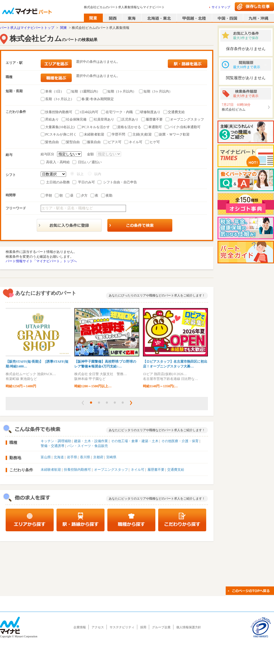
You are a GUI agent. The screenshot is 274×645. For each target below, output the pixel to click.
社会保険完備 (76, 119)
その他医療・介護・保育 (180, 441)
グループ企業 (161, 627)
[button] (82, 403)
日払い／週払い (90, 162)
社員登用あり (104, 119)
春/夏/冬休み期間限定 (97, 99)
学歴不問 (118, 134)
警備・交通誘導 (52, 446)
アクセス (98, 627)
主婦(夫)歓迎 (142, 134)
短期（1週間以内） (85, 91)
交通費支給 (176, 112)
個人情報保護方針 (188, 627)
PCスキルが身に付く (61, 134)
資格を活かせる (129, 127)
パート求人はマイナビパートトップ (27, 28)
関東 (63, 28)
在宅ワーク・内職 (119, 112)
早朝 (48, 195)
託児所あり (129, 119)
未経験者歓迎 (94, 134)
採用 (143, 627)
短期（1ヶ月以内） (121, 91)
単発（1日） (54, 91)
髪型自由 (73, 142)
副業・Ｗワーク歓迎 (174, 134)
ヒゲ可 (155, 142)
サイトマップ (221, 7)
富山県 (46, 457)
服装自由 (94, 142)
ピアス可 (114, 142)
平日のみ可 (86, 182)
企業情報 (79, 627)
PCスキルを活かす (96, 127)
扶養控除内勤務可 (58, 112)
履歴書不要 (154, 119)
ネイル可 (135, 142)
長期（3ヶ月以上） (59, 99)
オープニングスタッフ (187, 119)
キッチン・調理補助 (56, 441)
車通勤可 (155, 127)
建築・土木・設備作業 (91, 441)
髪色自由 (52, 142)
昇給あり (52, 119)
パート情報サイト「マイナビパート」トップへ (41, 261)
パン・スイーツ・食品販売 (87, 446)
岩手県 (72, 457)
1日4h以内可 (89, 112)
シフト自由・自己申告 (120, 182)
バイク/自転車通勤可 (185, 127)
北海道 (59, 457)
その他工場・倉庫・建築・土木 (134, 441)
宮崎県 (111, 457)
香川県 (85, 457)
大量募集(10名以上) (60, 127)
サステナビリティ (122, 627)
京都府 (98, 457)
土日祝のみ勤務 (58, 182)
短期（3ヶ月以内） (157, 91)
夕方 (84, 195)
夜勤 (109, 195)
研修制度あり (150, 112)
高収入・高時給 (58, 162)
